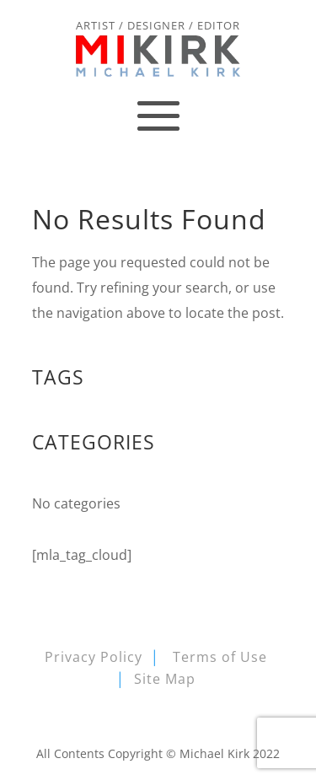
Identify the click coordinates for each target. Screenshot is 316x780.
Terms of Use (220, 657)
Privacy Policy (93, 657)
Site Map (164, 679)
